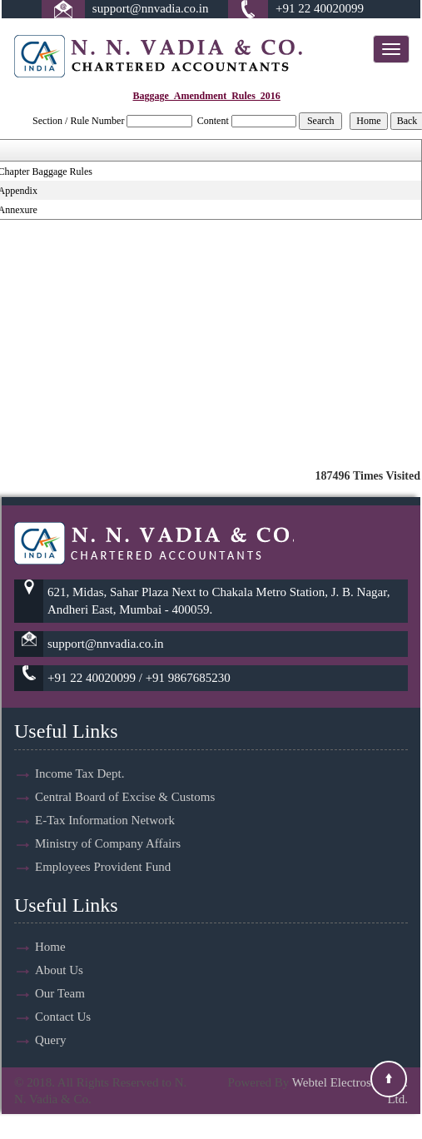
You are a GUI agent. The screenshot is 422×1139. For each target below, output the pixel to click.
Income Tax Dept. (79, 753)
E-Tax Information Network (105, 800)
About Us (59, 950)
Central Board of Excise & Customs (125, 776)
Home (50, 927)
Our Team (60, 974)
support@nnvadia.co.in (150, 8)
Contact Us (63, 997)
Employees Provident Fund (103, 846)
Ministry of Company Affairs (108, 823)
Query (51, 1020)
